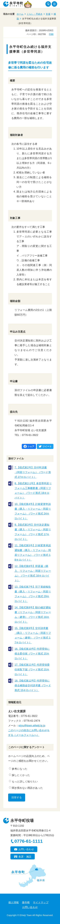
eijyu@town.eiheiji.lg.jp (32, 725)
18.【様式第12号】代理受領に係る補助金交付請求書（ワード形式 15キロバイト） (33, 685)
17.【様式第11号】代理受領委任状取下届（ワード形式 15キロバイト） (32, 669)
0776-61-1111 (28, 841)
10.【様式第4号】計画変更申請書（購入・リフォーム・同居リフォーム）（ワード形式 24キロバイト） (33, 511)
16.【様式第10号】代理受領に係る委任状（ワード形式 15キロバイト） (32, 654)
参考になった (18, 768)
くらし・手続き (35, 14)
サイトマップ (40, 902)
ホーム (20, 14)
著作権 (26, 902)
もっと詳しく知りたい (23, 781)
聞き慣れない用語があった (26, 787)
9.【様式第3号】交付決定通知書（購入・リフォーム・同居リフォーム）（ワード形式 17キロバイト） (33, 531)
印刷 (51, 34)
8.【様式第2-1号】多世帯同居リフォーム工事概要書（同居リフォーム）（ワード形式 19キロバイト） (33, 490)
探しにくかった (19, 775)
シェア (31, 446)
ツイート (47, 446)
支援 (48, 14)
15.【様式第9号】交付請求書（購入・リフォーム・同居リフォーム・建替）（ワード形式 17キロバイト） (33, 635)
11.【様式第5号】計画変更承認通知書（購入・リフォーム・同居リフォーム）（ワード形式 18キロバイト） (33, 552)
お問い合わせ (26, 849)
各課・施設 (24, 856)
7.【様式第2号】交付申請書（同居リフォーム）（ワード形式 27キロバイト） (33, 472)
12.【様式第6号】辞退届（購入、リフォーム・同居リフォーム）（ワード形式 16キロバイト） (33, 573)
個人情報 (13, 902)
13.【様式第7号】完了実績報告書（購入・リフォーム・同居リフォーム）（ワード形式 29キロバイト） (33, 593)
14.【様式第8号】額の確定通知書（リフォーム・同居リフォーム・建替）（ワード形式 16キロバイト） (33, 614)
